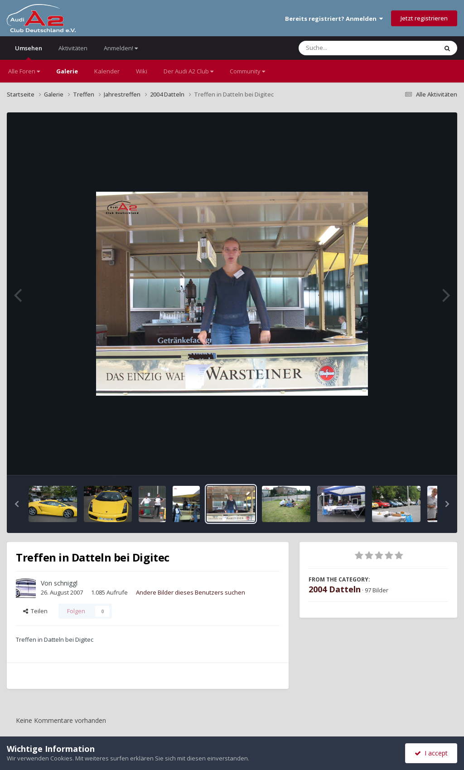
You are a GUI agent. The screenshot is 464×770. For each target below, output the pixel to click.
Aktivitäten (72, 48)
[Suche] (350, 48)
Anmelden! (121, 48)
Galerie (67, 71)
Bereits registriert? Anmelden (334, 19)
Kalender (107, 71)
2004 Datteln (335, 589)
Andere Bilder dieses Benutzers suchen (190, 592)
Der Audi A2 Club (188, 71)
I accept (431, 753)
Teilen (35, 611)
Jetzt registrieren (424, 18)
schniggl (65, 583)
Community (247, 71)
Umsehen (28, 52)
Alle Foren (24, 71)
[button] (17, 504)
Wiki (141, 71)
